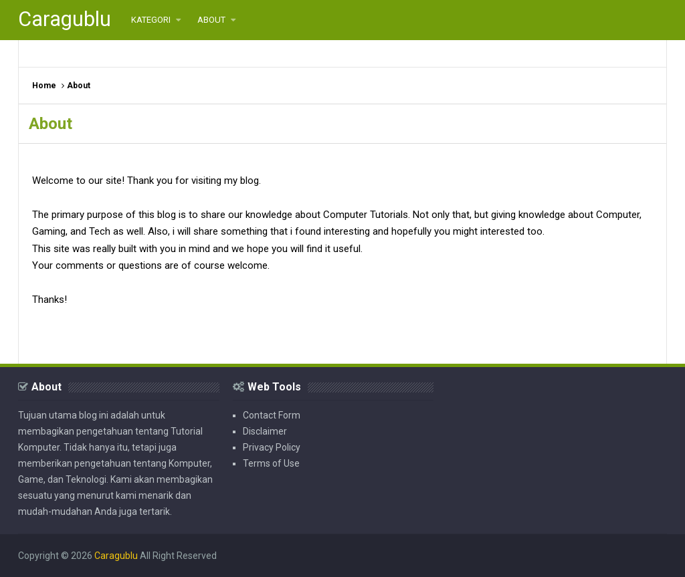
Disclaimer (265, 431)
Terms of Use (271, 463)
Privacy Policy (271, 447)
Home (44, 85)
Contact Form (271, 415)
